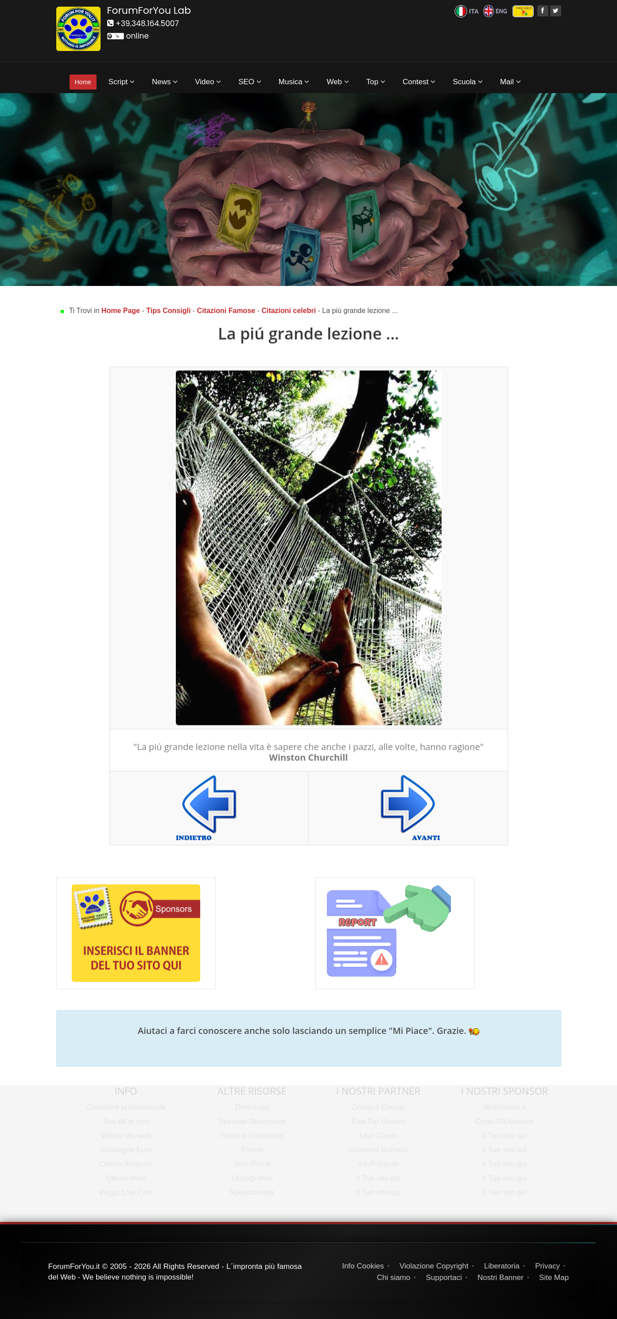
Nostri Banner (500, 1277)
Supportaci (444, 1277)
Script (122, 82)
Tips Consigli (168, 310)
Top (375, 82)
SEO (249, 82)
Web (337, 82)
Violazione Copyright (434, 1266)
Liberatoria (502, 1266)
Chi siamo (394, 1277)
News (165, 82)
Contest (419, 82)
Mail (510, 82)
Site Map (554, 1277)
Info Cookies (363, 1266)
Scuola (468, 82)
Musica (294, 82)
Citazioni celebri (289, 310)
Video (208, 82)
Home (83, 82)
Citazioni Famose (226, 310)
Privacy (547, 1266)
